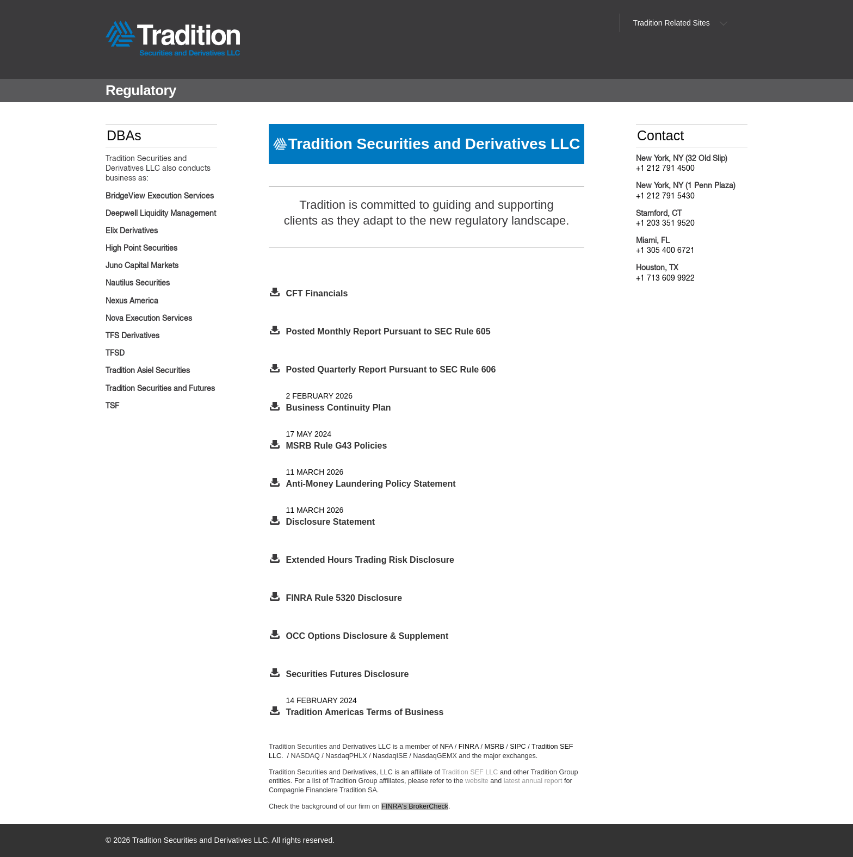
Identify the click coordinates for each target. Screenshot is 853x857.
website (477, 781)
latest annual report (533, 781)
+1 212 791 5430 (665, 196)
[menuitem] (677, 23)
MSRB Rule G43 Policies (336, 445)
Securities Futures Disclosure (347, 674)
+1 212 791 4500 (665, 168)
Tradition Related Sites (671, 22)
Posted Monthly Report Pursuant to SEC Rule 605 (388, 331)
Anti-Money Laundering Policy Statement (371, 483)
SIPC (518, 746)
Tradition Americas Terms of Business (365, 712)
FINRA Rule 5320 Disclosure (344, 598)
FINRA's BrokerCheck (414, 806)
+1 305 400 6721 (665, 250)
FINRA (469, 746)
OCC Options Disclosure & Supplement (367, 636)
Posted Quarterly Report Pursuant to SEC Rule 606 (391, 369)
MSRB (494, 746)
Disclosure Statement (330, 521)
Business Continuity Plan (338, 407)
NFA (446, 746)
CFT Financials (317, 293)
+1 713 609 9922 (665, 278)
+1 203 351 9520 (665, 223)
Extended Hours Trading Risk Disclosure (370, 559)
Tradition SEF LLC (470, 772)
